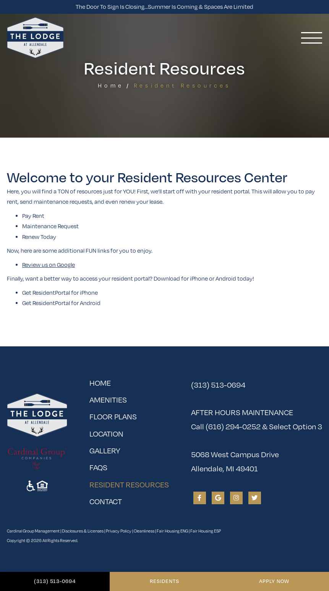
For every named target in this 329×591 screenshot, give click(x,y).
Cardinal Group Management (33, 530)
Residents (164, 581)
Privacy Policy (118, 530)
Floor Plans (113, 416)
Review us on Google (48, 264)
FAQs (98, 467)
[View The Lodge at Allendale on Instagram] (236, 498)
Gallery (104, 450)
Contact (105, 501)
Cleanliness (144, 530)
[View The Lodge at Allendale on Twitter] (254, 498)
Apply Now (274, 581)
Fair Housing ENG (172, 530)
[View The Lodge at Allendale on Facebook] (199, 498)
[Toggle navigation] (311, 38)
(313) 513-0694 (55, 581)
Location (106, 433)
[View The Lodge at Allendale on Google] (218, 498)
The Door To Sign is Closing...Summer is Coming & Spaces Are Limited (164, 6)
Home (111, 85)
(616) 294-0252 (233, 426)
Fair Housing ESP (205, 530)
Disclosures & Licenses (83, 530)
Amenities (108, 399)
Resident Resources (129, 482)
